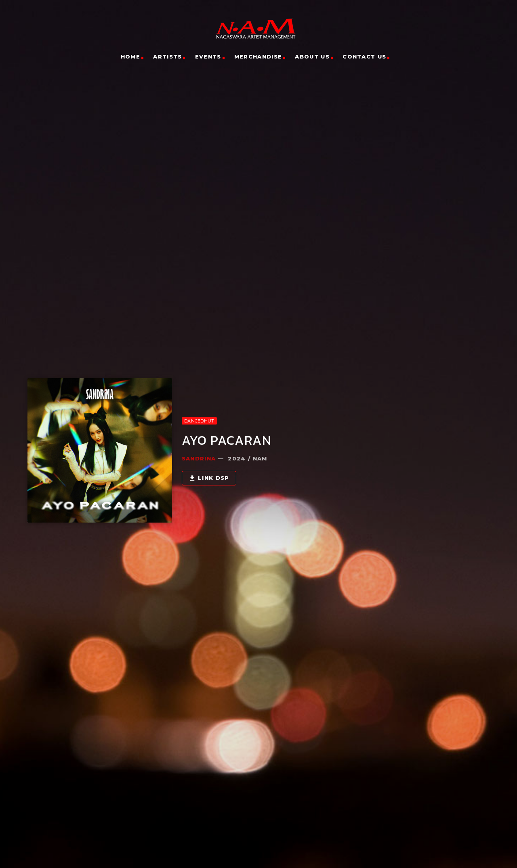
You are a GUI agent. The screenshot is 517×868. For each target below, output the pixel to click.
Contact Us (364, 56)
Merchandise (258, 56)
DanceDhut (199, 417)
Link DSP (209, 475)
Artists (167, 56)
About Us (312, 56)
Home (130, 56)
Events (208, 56)
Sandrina (199, 455)
